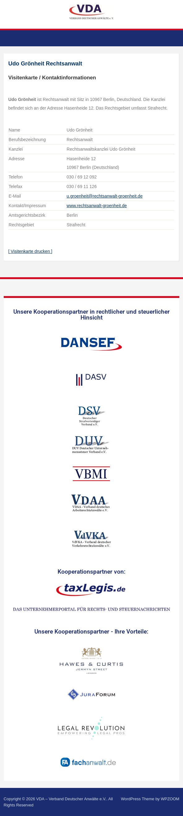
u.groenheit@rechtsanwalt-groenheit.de (104, 196)
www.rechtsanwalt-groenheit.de (97, 205)
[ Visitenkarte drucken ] (30, 251)
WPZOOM (170, 799)
